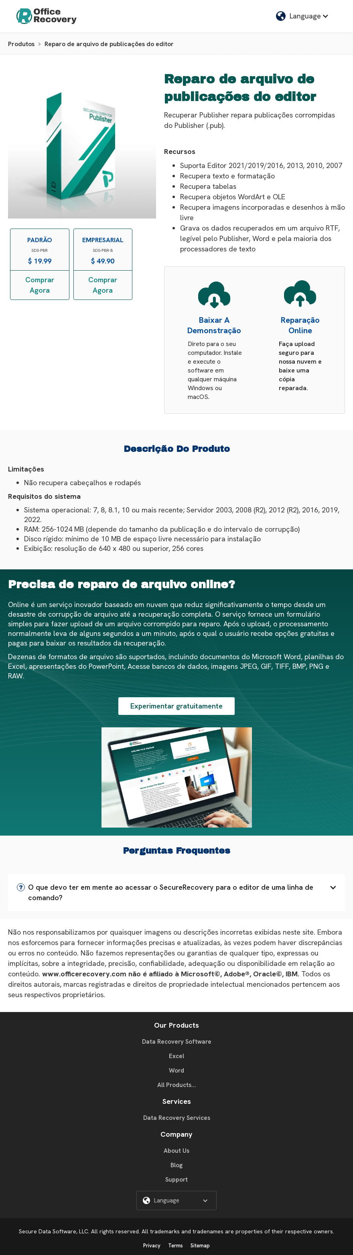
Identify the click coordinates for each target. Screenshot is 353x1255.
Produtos (21, 44)
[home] (46, 16)
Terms (175, 1245)
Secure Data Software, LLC (53, 1231)
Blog (176, 1165)
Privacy (151, 1245)
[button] (302, 16)
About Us (176, 1151)
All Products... (176, 1085)
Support (176, 1180)
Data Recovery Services (176, 1118)
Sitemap (200, 1245)
